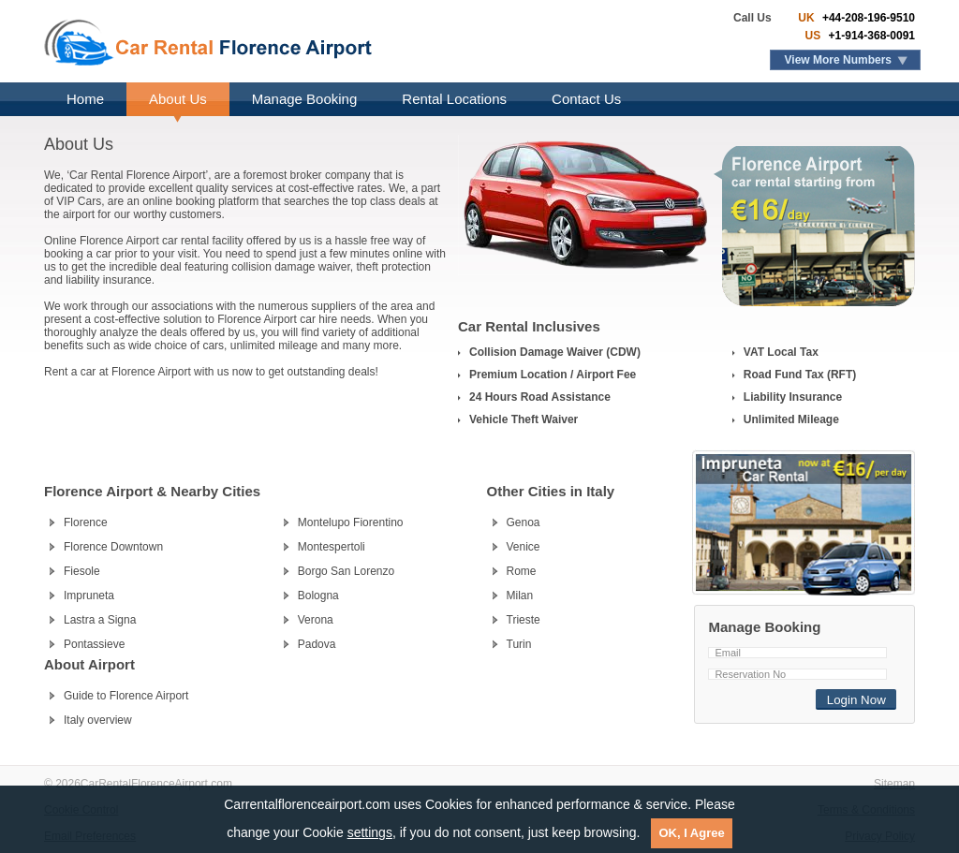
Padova (317, 644)
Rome (522, 571)
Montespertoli (331, 546)
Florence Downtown (113, 546)
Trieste (523, 619)
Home (85, 99)
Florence (86, 522)
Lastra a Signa (100, 619)
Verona (315, 619)
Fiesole (82, 571)
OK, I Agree (691, 833)
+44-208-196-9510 (867, 17)
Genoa (523, 522)
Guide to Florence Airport (126, 695)
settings (369, 832)
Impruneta (89, 595)
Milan (520, 595)
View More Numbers (838, 59)
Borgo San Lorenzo (346, 571)
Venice (523, 546)
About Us (178, 99)
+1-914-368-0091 (870, 35)
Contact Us (586, 99)
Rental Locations (454, 99)
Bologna (318, 595)
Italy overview (98, 720)
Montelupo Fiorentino (351, 522)
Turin (519, 644)
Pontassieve (94, 644)
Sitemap (894, 783)
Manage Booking (305, 99)
